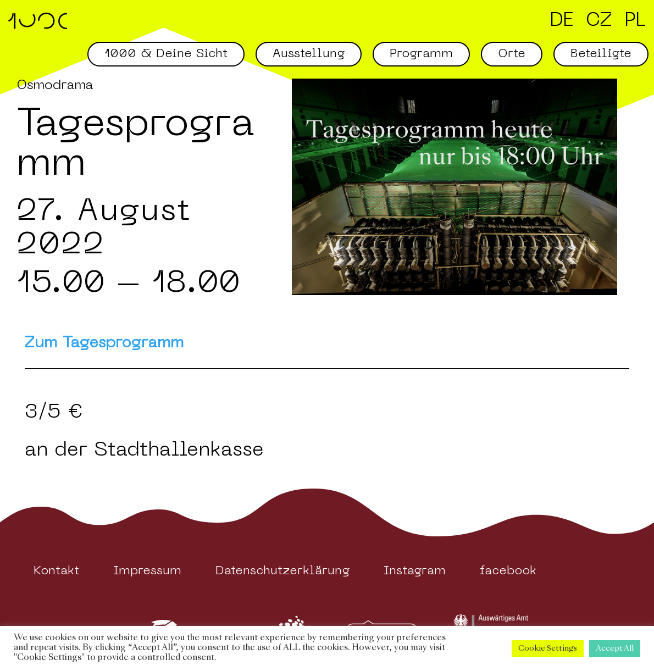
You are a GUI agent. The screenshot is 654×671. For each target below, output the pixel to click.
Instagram (415, 571)
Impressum (147, 571)
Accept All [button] (615, 648)
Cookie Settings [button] (547, 648)
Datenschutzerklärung (282, 571)
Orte (511, 54)
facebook (508, 571)
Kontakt (56, 571)
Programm (421, 54)
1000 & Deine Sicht (166, 54)
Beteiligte (600, 54)
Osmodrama (54, 85)
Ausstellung (309, 54)
